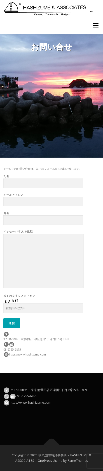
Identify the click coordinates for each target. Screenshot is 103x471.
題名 (43, 216)
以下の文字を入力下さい (43, 302)
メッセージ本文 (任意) (43, 259)
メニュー (96, 25)
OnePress (45, 460)
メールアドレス (43, 198)
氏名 (43, 179)
